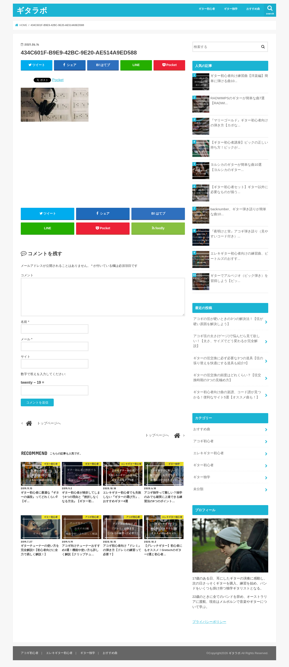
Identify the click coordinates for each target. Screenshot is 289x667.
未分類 (198, 488)
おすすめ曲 (253, 8)
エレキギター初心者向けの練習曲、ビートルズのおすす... (239, 256)
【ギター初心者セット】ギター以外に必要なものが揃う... (239, 189)
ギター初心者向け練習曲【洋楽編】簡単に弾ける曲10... (239, 78)
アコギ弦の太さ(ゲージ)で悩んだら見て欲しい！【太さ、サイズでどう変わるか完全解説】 (226, 341)
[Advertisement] (103, 164)
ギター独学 (231, 8)
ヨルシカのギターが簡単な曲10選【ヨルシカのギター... (236, 167)
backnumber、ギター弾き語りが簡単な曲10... (238, 211)
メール (26, 339)
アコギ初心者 (203, 440)
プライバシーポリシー (209, 621)
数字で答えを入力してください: (43, 374)
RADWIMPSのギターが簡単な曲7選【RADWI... (237, 100)
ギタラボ (31, 10)
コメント (27, 275)
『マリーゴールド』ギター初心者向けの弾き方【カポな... (239, 122)
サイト (25, 357)
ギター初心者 (207, 8)
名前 (25, 322)
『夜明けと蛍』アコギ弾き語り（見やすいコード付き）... (239, 233)
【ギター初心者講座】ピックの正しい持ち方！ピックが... (239, 145)
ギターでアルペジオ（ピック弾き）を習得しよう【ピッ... (239, 278)
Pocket (57, 80)
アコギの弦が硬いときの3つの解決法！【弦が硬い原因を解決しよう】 (228, 321)
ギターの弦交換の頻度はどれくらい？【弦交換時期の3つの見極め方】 (227, 377)
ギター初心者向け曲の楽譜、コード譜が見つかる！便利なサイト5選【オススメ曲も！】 (227, 394)
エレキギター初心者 (208, 452)
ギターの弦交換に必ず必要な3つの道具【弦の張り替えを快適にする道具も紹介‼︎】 (228, 360)
